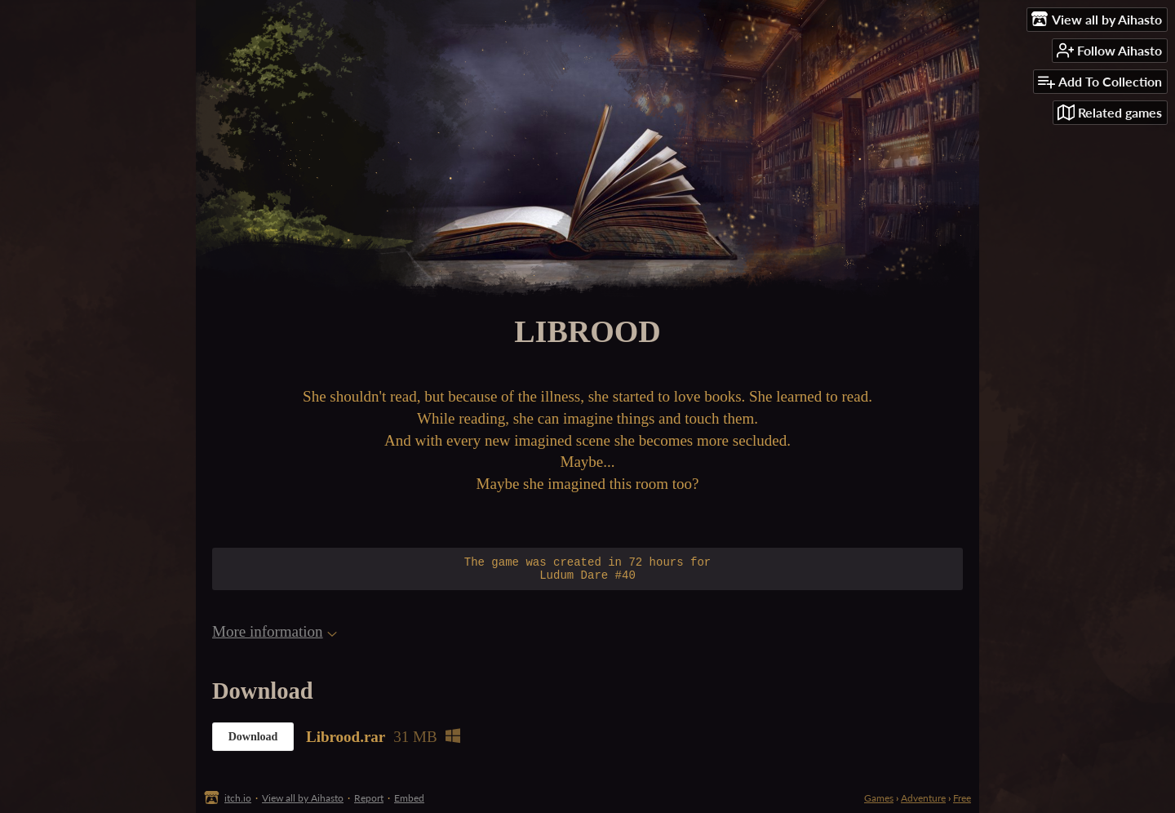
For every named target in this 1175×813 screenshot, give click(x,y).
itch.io (237, 798)
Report (369, 798)
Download (253, 741)
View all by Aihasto (303, 798)
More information (274, 636)
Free (962, 798)
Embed (409, 798)
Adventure (923, 798)
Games (878, 798)
